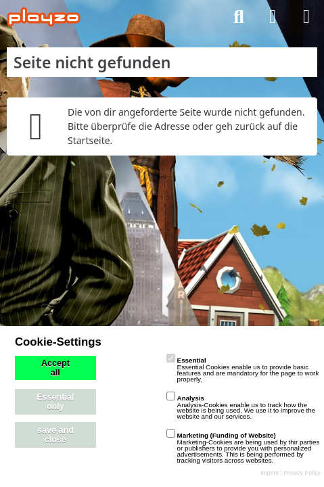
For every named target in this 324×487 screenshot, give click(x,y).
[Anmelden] (272, 17)
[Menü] (306, 16)
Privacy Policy (302, 472)
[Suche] (238, 16)
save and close (55, 434)
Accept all (55, 367)
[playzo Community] (43, 16)
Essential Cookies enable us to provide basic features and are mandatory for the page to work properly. (242, 369)
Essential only (55, 401)
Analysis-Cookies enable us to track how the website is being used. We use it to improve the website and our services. (241, 407)
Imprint (269, 472)
